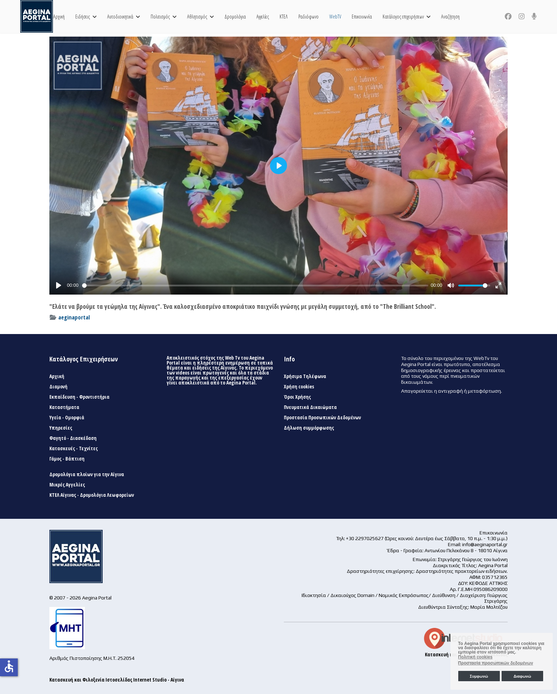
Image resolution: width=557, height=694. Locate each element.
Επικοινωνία (362, 16)
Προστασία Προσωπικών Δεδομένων (322, 417)
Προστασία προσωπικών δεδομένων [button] (495, 663)
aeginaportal (74, 317)
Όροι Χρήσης (297, 396)
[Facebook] (508, 16)
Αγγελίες (262, 16)
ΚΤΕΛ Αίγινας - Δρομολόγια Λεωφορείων (91, 495)
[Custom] (534, 16)
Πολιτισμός (160, 16)
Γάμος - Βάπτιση (67, 458)
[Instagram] (522, 16)
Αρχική (59, 16)
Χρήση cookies (299, 386)
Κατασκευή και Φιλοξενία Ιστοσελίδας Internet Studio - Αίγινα (116, 679)
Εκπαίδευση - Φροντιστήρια (79, 396)
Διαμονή (58, 386)
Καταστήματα (64, 407)
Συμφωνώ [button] (479, 676)
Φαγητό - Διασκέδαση (73, 438)
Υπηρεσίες (60, 427)
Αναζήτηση (450, 16)
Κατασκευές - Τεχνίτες (73, 448)
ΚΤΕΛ (284, 16)
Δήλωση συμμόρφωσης (309, 427)
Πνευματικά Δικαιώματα (310, 407)
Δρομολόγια (235, 16)
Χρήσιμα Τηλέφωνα (305, 376)
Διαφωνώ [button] (522, 676)
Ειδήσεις (82, 16)
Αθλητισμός (197, 16)
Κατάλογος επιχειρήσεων (403, 16)
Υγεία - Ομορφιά (66, 417)
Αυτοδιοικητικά (120, 16)
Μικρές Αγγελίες (67, 484)
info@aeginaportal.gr (485, 544)
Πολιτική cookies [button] (475, 657)
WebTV (335, 16)
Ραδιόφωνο (308, 16)
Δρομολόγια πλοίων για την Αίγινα (86, 474)
